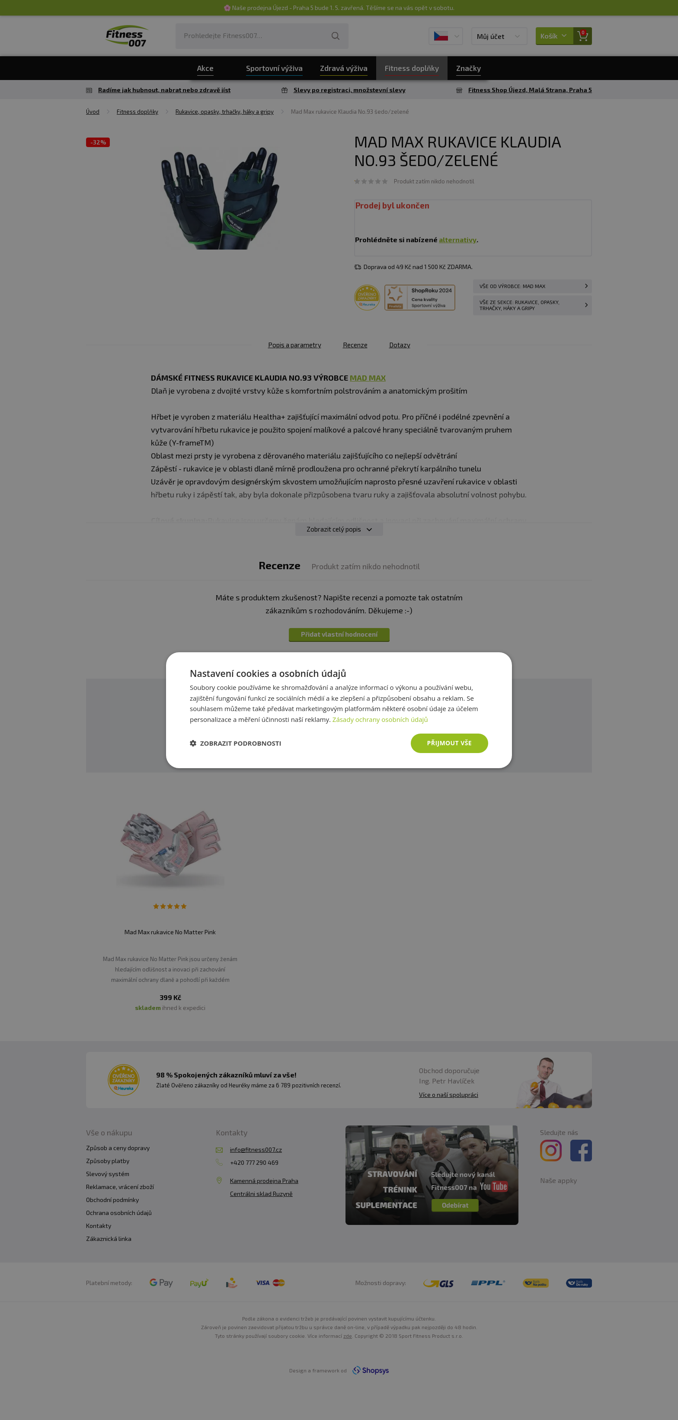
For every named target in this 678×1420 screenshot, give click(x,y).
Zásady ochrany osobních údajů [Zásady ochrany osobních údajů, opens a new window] (380, 719)
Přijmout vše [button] (449, 743)
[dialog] (339, 710)
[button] (235, 743)
